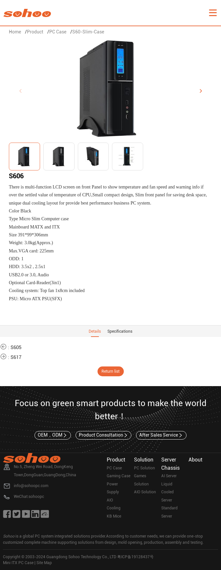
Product (35, 31)
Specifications (119, 331)
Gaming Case (118, 476)
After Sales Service (161, 435)
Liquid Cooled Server (167, 492)
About (195, 460)
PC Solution (144, 468)
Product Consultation (103, 435)
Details (95, 331)
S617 (16, 357)
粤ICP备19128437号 (135, 557)
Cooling (114, 508)
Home (15, 31)
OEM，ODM (53, 435)
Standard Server (169, 512)
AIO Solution (145, 492)
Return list (110, 371)
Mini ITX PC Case (18, 562)
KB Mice (114, 516)
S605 (16, 347)
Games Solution (141, 480)
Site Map (44, 562)
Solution (143, 460)
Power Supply (113, 488)
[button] (200, 91)
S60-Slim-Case (88, 31)
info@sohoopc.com (31, 485)
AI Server (169, 476)
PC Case (57, 31)
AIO (110, 500)
